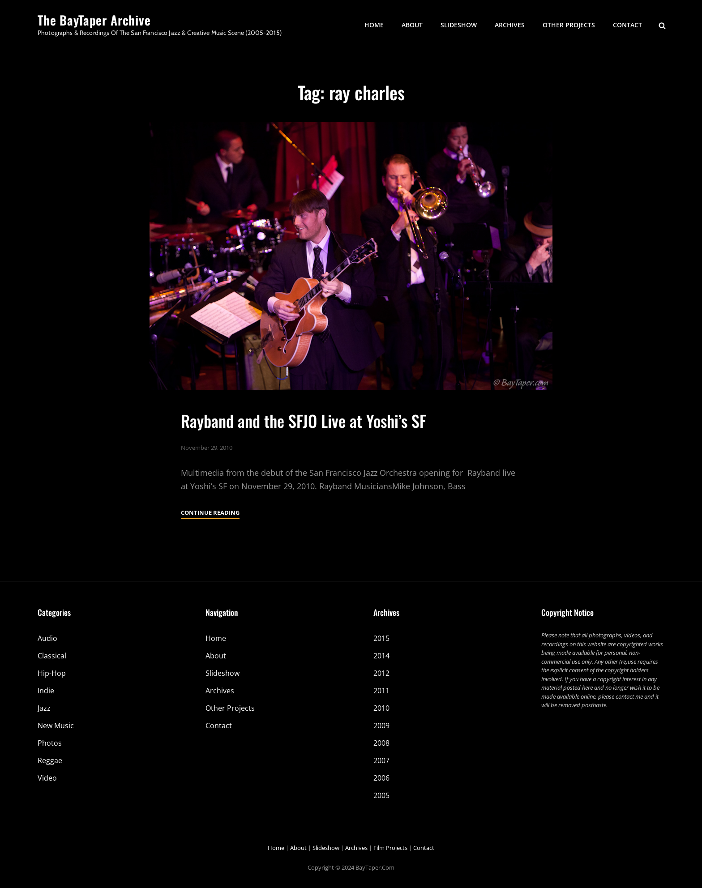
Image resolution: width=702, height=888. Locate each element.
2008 (381, 743)
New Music (56, 725)
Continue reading (210, 512)
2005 (381, 795)
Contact (627, 25)
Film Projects (390, 848)
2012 (381, 673)
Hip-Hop (52, 673)
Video (47, 778)
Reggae (50, 760)
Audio (47, 638)
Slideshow (459, 25)
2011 (381, 691)
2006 (381, 778)
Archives (510, 25)
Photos (50, 743)
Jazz (44, 708)
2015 (381, 638)
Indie (46, 691)
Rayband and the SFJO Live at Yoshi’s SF (303, 420)
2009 (381, 725)
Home (374, 25)
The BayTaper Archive (94, 20)
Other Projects (569, 25)
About (412, 25)
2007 (381, 760)
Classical (52, 656)
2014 (381, 656)
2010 (381, 708)
